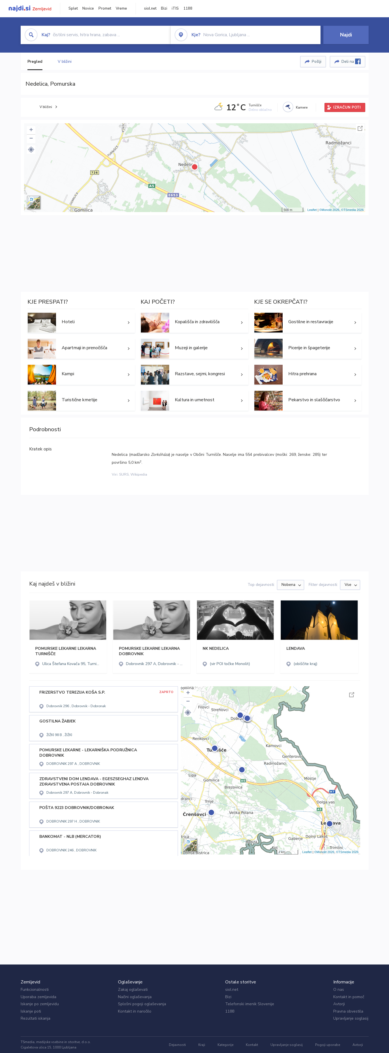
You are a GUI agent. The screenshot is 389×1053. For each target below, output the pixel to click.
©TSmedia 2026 (352, 210)
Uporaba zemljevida (38, 997)
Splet (73, 8)
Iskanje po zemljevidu (40, 1004)
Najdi (346, 34)
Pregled (34, 61)
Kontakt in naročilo (134, 1011)
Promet (104, 8)
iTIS (175, 8)
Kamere (302, 107)
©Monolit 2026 (329, 210)
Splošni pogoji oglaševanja (142, 1004)
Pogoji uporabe (327, 1045)
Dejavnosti (177, 1045)
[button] (31, 149)
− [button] (31, 139)
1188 (187, 8)
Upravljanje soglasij (350, 1018)
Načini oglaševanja (135, 997)
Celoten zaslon (360, 128)
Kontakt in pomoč (348, 997)
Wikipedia (138, 474)
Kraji (201, 1045)
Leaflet (312, 210)
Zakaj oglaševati (133, 989)
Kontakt (252, 1045)
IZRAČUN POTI (347, 107)
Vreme (121, 8)
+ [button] (31, 130)
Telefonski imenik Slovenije (249, 1004)
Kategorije (225, 1045)
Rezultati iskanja (35, 1018)
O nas (338, 989)
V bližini (65, 61)
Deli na (351, 61)
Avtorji (339, 1004)
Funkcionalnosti (35, 989)
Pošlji (316, 61)
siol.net (150, 8)
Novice (88, 8)
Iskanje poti (31, 1011)
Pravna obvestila (348, 1011)
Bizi (164, 8)
